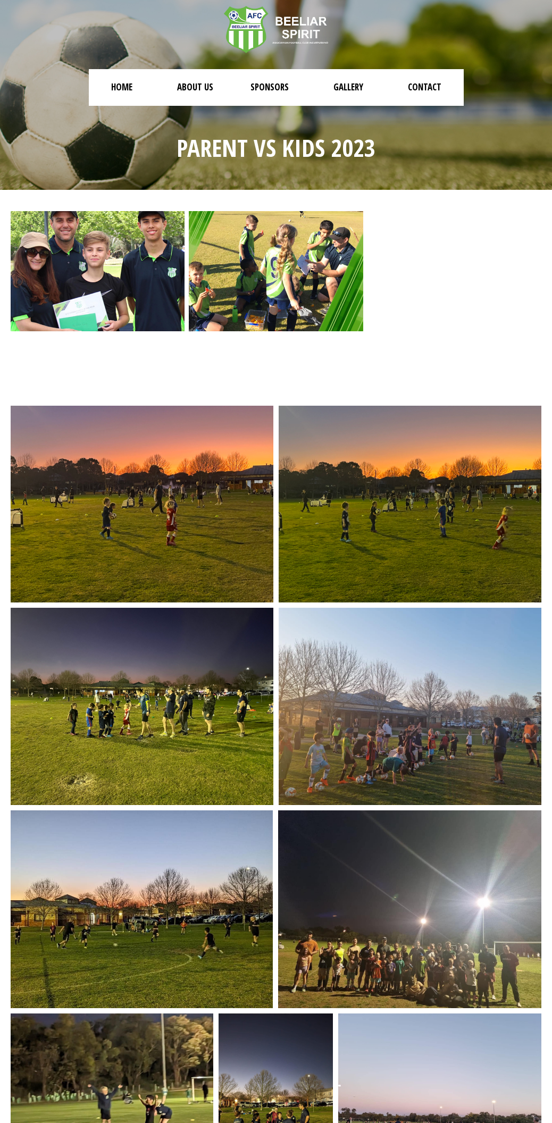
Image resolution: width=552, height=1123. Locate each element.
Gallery (348, 87)
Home (121, 87)
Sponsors (269, 87)
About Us (195, 87)
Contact (424, 87)
